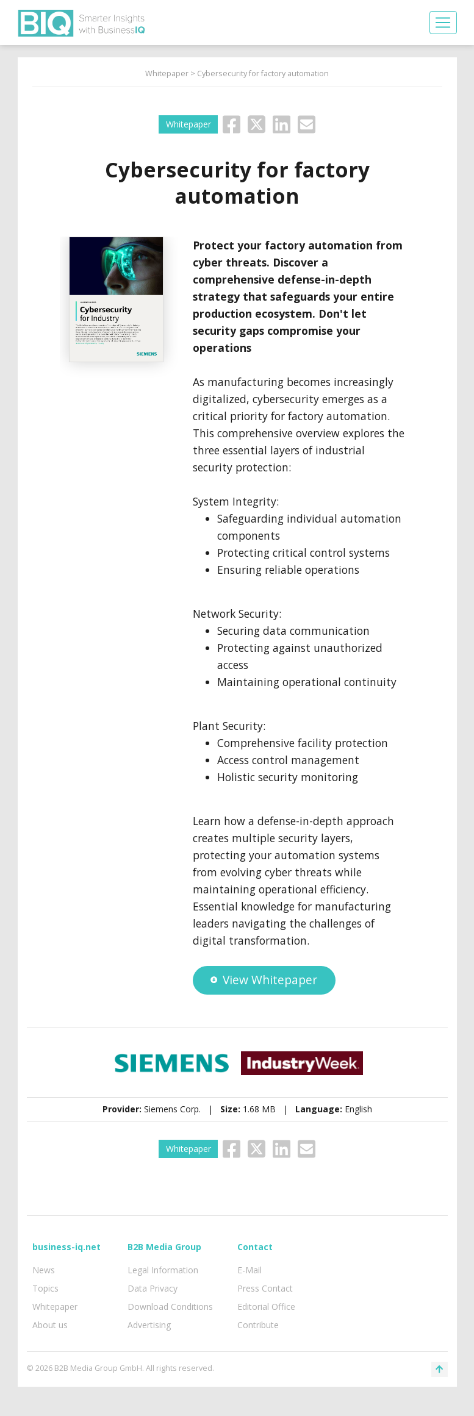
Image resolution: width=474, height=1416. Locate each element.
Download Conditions (170, 1306)
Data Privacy (152, 1288)
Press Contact (265, 1288)
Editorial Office (266, 1306)
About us (50, 1325)
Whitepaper (167, 73)
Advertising (149, 1325)
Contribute (258, 1325)
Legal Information (162, 1270)
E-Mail (249, 1270)
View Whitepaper (263, 979)
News (43, 1270)
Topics (45, 1288)
